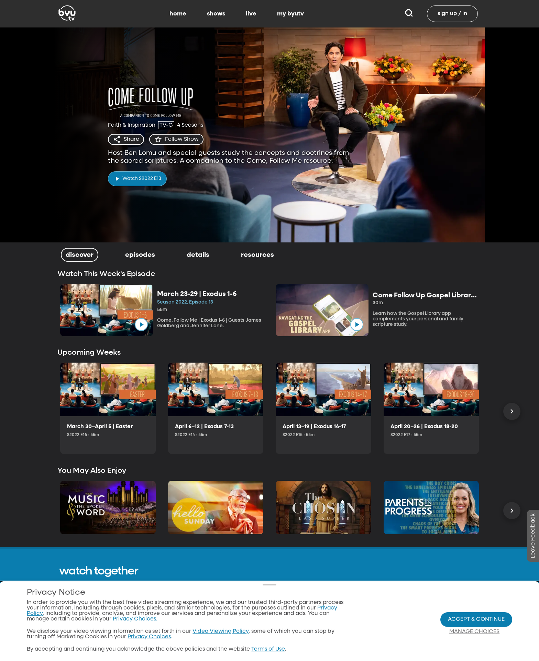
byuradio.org (357, 613)
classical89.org (359, 626)
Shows (296, 613)
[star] (176, 139)
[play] (137, 178)
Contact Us (246, 613)
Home (296, 600)
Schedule (300, 626)
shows (216, 14)
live (251, 14)
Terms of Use (248, 639)
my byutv (290, 14)
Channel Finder (308, 653)
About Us (243, 600)
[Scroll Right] (511, 411)
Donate (241, 653)
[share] (126, 139)
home (177, 14)
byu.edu (351, 600)
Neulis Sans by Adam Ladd (96, 654)
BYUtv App (302, 639)
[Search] (409, 13)
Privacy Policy (249, 626)
